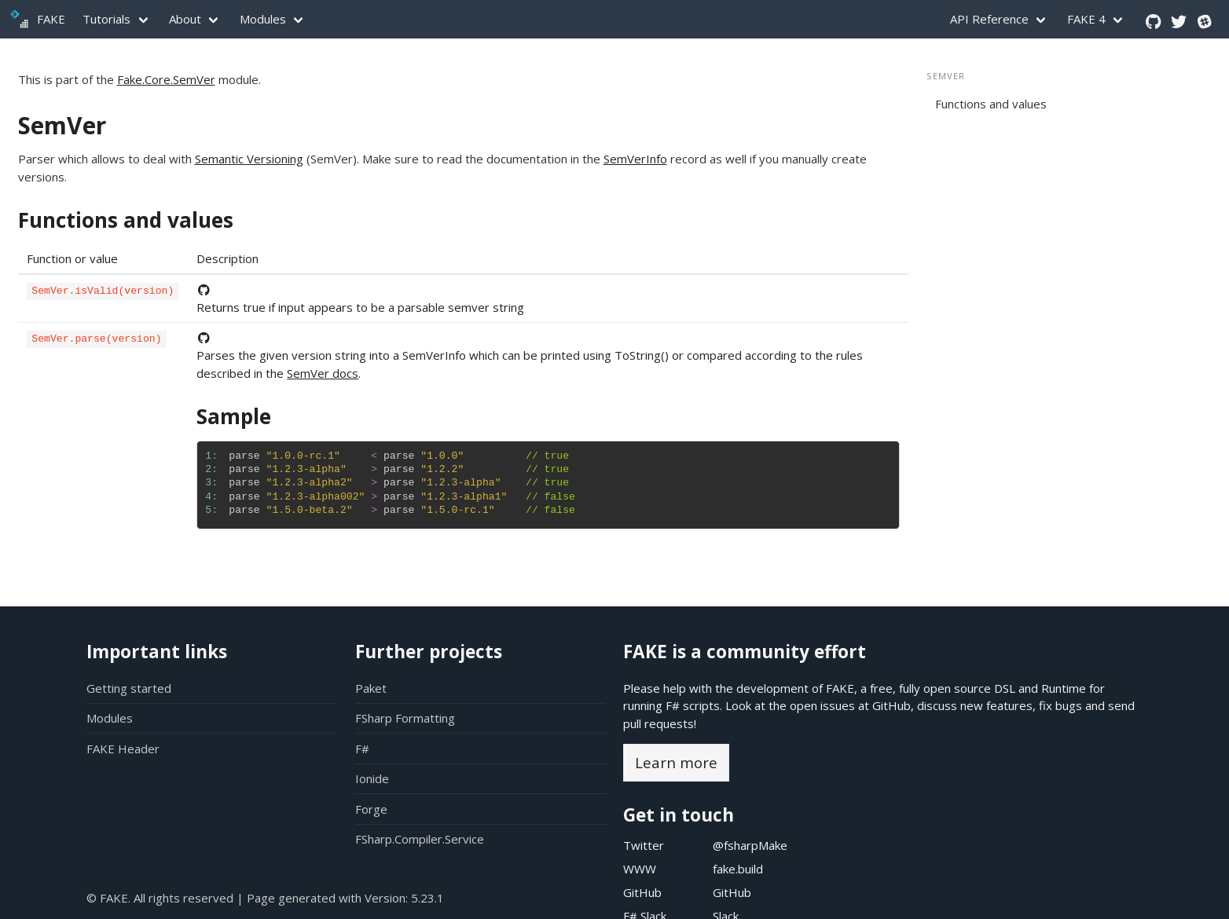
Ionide (372, 778)
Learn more (676, 762)
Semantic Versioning (249, 159)
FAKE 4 (1086, 19)
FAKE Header (123, 748)
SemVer (62, 125)
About (185, 19)
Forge (371, 809)
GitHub (891, 705)
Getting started (128, 688)
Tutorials (106, 19)
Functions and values (125, 220)
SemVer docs (322, 373)
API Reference (989, 19)
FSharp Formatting (405, 718)
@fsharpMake (750, 845)
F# (362, 748)
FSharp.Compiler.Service (419, 839)
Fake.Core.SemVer (166, 79)
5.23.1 (427, 898)
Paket (371, 688)
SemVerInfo (635, 159)
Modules (263, 19)
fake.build (738, 869)
